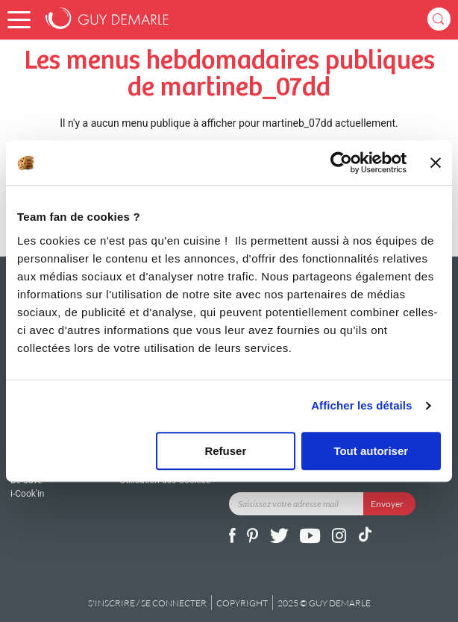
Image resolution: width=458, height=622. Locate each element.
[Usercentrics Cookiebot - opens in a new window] (341, 162)
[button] (19, 20)
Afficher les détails (361, 405)
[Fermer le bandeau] (435, 162)
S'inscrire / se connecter (147, 603)
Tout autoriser (370, 450)
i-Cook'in (27, 494)
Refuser (225, 450)
